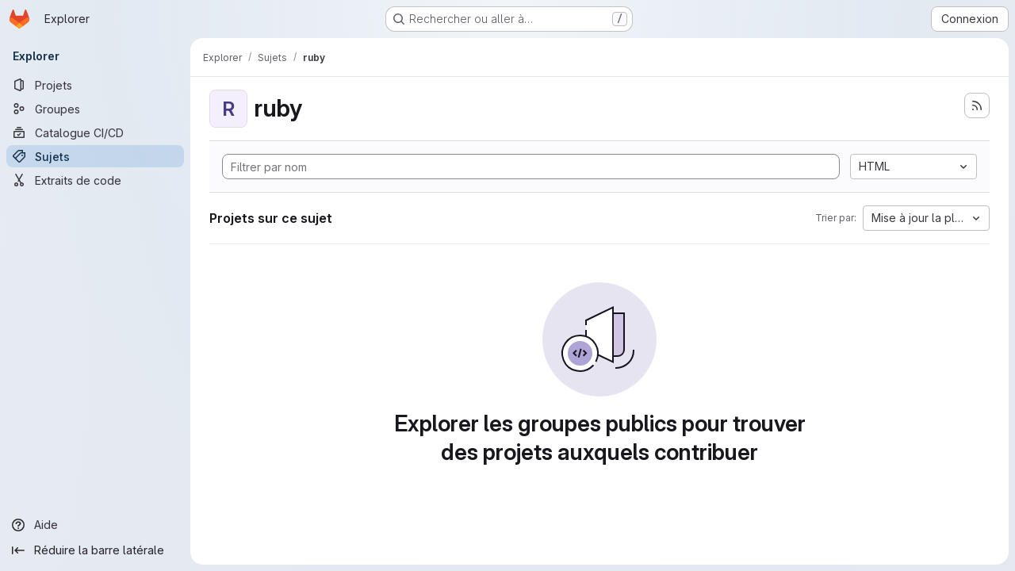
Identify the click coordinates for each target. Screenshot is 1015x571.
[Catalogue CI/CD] (95, 132)
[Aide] (95, 525)
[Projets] (95, 85)
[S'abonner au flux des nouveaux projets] (977, 105)
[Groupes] (95, 109)
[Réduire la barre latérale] (95, 550)
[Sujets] (95, 156)
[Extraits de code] (95, 180)
